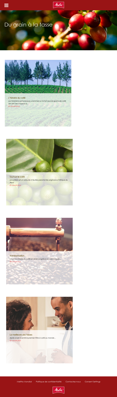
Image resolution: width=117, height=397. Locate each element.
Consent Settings (92, 381)
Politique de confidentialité (48, 381)
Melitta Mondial (24, 381)
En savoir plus (13, 106)
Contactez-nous (73, 381)
